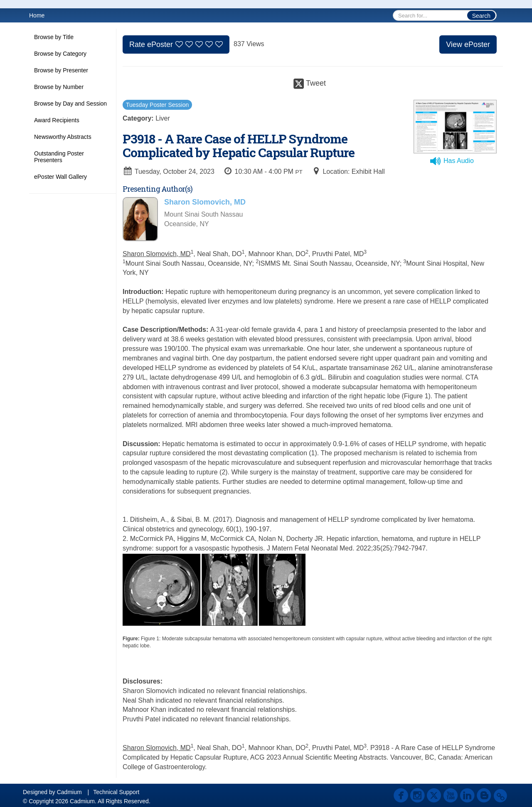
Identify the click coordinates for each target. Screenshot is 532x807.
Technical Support (116, 792)
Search (481, 15)
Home (36, 15)
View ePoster (468, 44)
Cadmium (69, 792)
